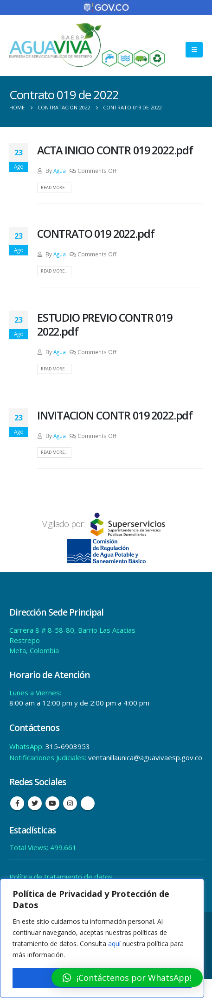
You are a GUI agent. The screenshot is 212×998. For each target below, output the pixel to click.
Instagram (70, 803)
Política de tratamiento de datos (61, 876)
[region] (102, 938)
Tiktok (88, 803)
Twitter (35, 803)
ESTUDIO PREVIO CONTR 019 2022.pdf (104, 324)
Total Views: (29, 847)
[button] (127, 977)
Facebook (17, 803)
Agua (59, 170)
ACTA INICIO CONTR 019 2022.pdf (115, 150)
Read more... (54, 187)
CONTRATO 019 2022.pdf (95, 233)
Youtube (52, 803)
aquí (114, 943)
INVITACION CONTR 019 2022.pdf (115, 415)
